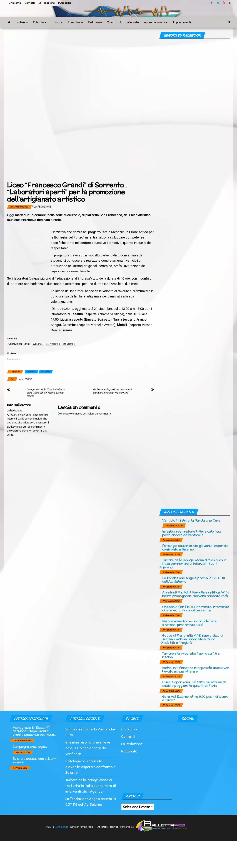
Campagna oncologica (30, 746)
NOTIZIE (46, 371)
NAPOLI (31, 371)
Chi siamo (15, 2)
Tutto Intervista (129, 22)
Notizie (22, 22)
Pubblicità (64, 2)
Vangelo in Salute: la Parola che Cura (191, 520)
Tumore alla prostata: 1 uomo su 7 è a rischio (191, 655)
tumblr (230, 3)
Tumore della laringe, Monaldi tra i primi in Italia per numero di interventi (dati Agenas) (192, 563)
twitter (218, 3)
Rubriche (39, 22)
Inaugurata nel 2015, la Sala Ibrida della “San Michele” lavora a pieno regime (45, 392)
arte (20, 379)
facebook (212, 3)
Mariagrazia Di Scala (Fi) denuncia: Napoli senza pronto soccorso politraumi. (34, 731)
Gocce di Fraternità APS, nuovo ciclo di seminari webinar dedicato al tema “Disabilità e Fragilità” (191, 639)
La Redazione (46, 2)
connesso (76, 413)
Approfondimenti (155, 22)
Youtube (224, 3)
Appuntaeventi (182, 22)
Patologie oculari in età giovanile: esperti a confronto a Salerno (195, 547)
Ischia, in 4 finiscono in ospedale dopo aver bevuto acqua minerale (195, 669)
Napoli (28, 378)
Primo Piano (75, 22)
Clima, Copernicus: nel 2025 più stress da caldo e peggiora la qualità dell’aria (194, 684)
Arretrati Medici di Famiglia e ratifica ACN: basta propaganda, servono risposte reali (195, 594)
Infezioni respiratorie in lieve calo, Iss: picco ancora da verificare (191, 533)
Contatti (29, 2)
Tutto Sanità (61, 826)
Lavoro (57, 22)
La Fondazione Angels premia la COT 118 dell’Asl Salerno (193, 580)
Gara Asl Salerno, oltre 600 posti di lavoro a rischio (195, 698)
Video (110, 22)
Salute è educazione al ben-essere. (34, 760)
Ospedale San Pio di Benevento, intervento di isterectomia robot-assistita (195, 608)
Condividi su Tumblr (19, 343)
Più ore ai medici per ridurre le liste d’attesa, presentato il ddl (189, 623)
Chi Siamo (129, 729)
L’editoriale (95, 22)
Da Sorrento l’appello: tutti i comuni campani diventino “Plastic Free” (112, 391)
